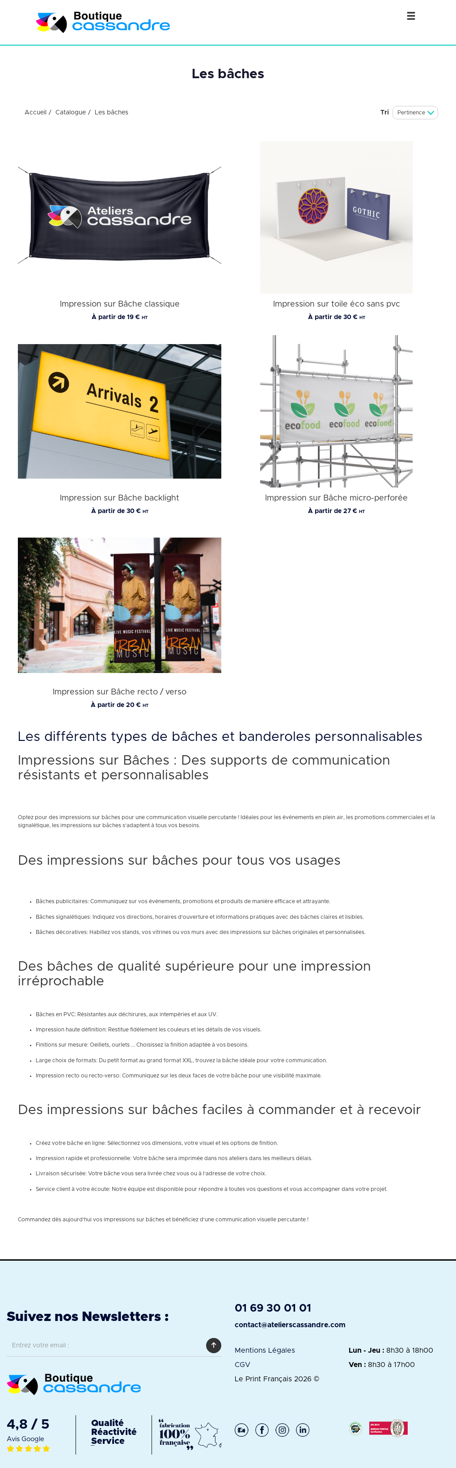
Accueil (35, 112)
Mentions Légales (265, 1350)
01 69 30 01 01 (273, 1308)
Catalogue (70, 112)
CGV (242, 1364)
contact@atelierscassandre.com (290, 1325)
